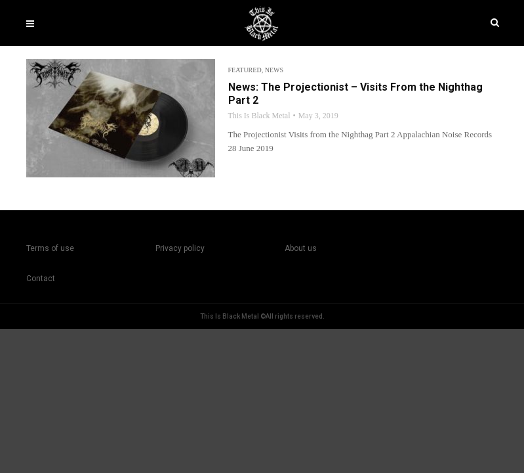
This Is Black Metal (259, 115)
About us (301, 248)
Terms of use (50, 248)
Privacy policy (180, 248)
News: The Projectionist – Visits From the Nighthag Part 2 (355, 93)
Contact (40, 278)
